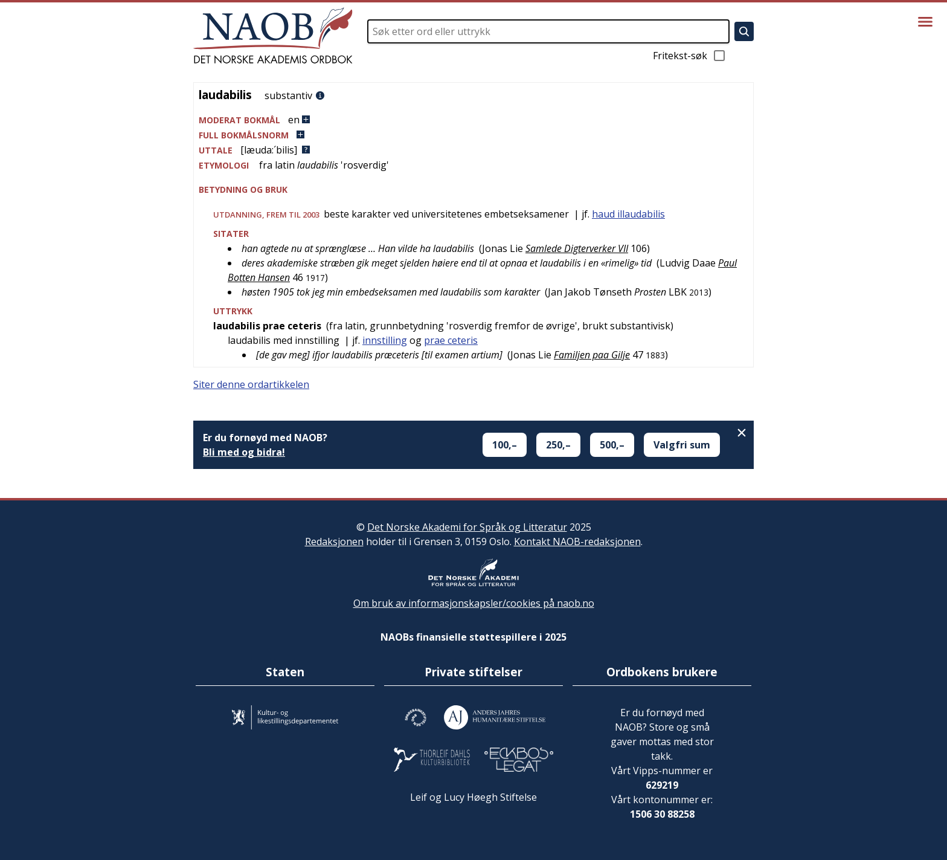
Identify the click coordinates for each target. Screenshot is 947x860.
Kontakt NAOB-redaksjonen (577, 541)
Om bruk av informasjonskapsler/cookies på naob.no (473, 603)
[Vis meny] (925, 22)
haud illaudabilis (628, 214)
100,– (504, 444)
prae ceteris (451, 340)
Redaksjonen (334, 541)
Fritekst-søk (690, 55)
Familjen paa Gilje (592, 354)
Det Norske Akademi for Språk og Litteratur (467, 527)
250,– (558, 444)
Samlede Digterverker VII (576, 248)
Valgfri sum (681, 444)
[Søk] (744, 31)
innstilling (384, 340)
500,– (612, 444)
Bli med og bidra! (244, 452)
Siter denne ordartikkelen (251, 384)
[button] (473, 120)
